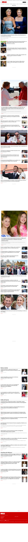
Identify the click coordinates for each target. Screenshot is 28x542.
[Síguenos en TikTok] (5, 520)
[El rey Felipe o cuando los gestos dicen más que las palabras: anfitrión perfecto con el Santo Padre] (24, 286)
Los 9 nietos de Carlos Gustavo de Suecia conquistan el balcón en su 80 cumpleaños (14, 423)
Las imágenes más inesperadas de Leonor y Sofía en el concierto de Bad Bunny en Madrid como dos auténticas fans (13, 239)
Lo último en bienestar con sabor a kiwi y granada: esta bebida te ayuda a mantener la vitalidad (16, 55)
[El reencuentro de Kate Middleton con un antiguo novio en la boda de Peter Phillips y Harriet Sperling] (24, 161)
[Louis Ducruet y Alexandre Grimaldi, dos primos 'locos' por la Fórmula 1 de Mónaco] (24, 151)
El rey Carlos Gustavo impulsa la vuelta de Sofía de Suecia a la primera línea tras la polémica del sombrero (12, 407)
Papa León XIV (21, 0)
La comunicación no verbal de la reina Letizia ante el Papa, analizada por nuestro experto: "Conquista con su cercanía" (10, 393)
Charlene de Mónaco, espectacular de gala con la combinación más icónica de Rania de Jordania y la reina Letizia (11, 370)
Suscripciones (3, 516)
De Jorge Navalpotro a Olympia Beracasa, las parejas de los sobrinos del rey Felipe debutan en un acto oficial (10, 252)
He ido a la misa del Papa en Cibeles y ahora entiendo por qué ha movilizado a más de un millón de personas (11, 248)
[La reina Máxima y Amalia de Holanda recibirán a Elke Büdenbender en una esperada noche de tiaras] (14, 20)
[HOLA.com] (4, 2)
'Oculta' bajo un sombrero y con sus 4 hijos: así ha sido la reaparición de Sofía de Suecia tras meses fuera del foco (14, 439)
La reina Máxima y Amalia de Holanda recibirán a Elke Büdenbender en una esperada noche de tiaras (13, 35)
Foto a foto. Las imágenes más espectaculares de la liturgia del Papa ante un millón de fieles (9, 256)
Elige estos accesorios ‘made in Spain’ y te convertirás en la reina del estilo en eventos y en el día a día (11, 121)
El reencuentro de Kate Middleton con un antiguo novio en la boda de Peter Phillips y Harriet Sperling (10, 161)
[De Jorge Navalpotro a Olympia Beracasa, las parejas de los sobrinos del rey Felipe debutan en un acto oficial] (24, 252)
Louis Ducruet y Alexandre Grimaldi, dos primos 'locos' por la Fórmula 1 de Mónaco (10, 151)
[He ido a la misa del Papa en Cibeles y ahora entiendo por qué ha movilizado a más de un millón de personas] (24, 248)
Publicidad (2, 517)
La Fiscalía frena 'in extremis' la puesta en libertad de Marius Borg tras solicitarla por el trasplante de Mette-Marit (10, 116)
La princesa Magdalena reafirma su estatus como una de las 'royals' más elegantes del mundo (14, 445)
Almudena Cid (14, 0)
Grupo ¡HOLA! (16, 516)
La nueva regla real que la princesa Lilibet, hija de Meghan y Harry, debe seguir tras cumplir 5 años (15, 62)
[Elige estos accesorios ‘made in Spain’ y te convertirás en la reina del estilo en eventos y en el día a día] (24, 122)
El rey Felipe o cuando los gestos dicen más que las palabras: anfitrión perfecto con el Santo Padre (9, 286)
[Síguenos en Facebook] (2, 520)
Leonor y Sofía (5, 0)
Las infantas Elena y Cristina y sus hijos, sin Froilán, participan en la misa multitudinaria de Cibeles (13, 276)
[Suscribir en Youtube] (6, 520)
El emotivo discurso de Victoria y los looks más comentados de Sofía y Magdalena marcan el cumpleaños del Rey (14, 418)
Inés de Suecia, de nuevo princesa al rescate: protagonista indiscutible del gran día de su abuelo (12, 431)
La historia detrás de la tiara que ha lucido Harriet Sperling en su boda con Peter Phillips (14, 311)
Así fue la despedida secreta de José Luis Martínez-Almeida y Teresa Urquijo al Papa (9, 377)
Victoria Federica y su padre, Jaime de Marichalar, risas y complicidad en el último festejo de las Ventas (14, 147)
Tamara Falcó (17, 0)
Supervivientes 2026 (10, 0)
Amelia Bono (24, 0)
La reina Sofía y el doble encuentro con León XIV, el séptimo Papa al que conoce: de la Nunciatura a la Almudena (13, 109)
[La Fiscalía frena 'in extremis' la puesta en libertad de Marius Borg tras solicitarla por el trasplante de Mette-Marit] (24, 116)
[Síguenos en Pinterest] (8, 520)
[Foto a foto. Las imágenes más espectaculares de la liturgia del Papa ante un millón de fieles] (24, 256)
